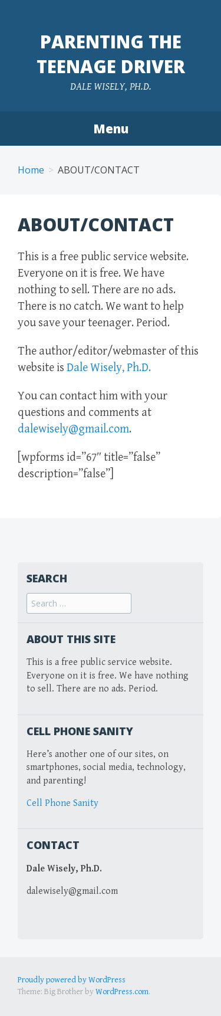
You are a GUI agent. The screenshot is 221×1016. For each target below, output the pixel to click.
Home (31, 169)
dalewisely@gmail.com (73, 429)
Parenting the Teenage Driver (111, 54)
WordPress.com (122, 992)
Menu (110, 128)
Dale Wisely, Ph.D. (112, 368)
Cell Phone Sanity (62, 803)
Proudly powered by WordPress (72, 980)
